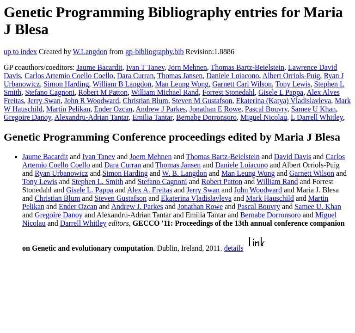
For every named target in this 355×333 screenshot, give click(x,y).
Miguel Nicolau (263, 117)
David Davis (292, 156)
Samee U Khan (313, 109)
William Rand (277, 181)
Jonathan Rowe (200, 206)
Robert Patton (222, 181)
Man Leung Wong (181, 84)
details (234, 248)
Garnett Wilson (311, 173)
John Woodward (258, 190)
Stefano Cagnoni (49, 92)
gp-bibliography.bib (154, 52)
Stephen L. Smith (97, 181)
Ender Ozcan (113, 109)
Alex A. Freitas (149, 190)
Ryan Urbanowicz (61, 173)
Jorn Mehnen (187, 67)
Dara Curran (135, 76)
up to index (20, 52)
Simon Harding (66, 84)
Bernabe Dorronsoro (206, 117)
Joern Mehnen (150, 156)
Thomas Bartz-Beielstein (248, 67)
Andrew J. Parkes (137, 206)
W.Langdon (90, 52)
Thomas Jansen (179, 76)
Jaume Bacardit (99, 67)
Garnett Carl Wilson (242, 84)
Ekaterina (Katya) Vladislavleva (283, 101)
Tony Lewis (293, 84)
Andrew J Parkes (160, 109)
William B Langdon (121, 84)
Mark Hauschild (270, 198)
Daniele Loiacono (232, 76)
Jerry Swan (44, 101)
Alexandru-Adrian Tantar (92, 117)
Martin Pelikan (68, 109)
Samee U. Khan (317, 206)
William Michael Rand (165, 92)
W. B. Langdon (184, 173)
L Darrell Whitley (317, 117)
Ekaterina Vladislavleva (196, 198)
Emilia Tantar (152, 117)
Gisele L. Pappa (89, 190)
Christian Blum (145, 101)
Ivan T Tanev (145, 67)
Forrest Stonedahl (228, 92)
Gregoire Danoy (27, 117)
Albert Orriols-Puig (291, 76)
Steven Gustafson (120, 198)
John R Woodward (91, 101)
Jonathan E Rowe (215, 109)
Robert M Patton (103, 92)
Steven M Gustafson (202, 101)
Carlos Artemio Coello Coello (68, 76)
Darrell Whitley (83, 223)
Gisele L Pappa (280, 92)
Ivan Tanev (98, 156)
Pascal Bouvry (266, 109)
